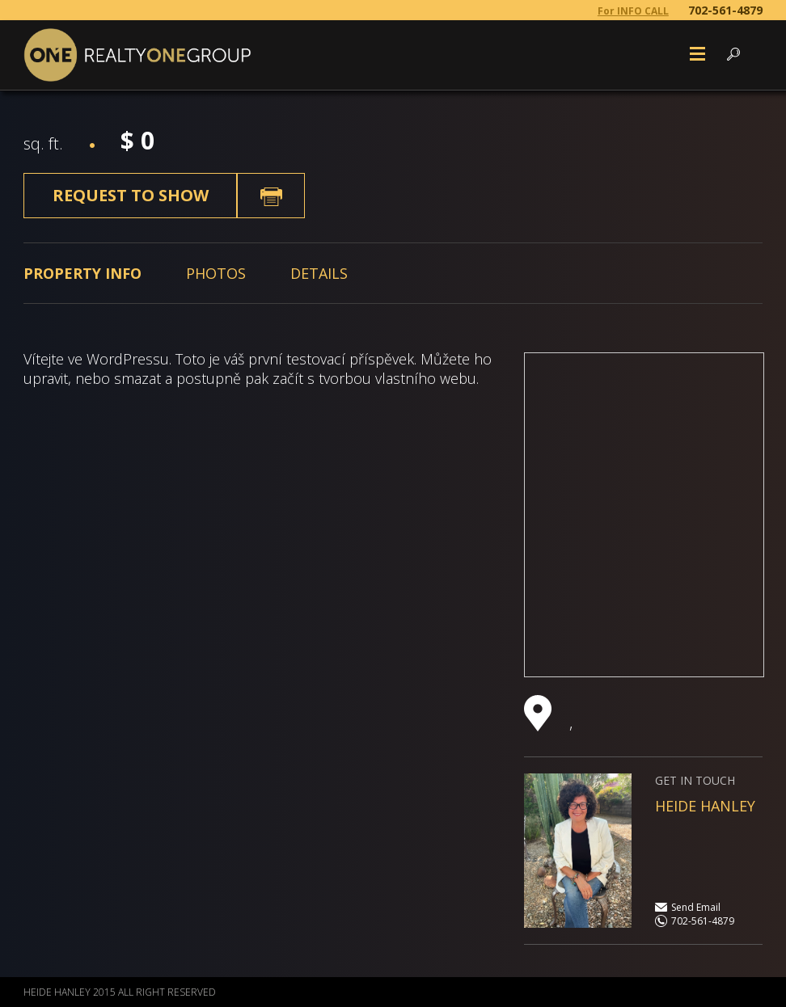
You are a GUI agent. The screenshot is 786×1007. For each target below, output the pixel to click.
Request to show (131, 195)
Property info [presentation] (82, 273)
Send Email (695, 907)
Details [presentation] (319, 273)
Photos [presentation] (216, 273)
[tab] (82, 273)
